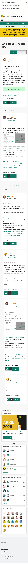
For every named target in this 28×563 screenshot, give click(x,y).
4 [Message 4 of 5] (7, 172)
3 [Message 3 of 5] (8, 289)
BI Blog (5, 162)
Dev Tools (20, 162)
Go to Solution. (16, 89)
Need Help (16, 95)
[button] (13, 52)
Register (7, 23)
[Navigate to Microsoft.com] (5, 16)
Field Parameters (7, 165)
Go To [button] (23, 23)
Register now (17, 35)
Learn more (4, 11)
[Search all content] (16, 26)
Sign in (13, 23)
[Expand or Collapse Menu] (2, 19)
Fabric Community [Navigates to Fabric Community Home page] (16, 16)
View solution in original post (10, 167)
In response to (11, 120)
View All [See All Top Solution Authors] (5, 472)
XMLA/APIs (20, 163)
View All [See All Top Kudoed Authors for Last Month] (5, 503)
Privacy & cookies (4, 549)
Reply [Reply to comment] (13, 176)
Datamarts (9, 162)
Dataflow (9, 95)
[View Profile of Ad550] (8, 59)
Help (18, 23)
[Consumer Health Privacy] (14, 558)
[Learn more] (7, 437)
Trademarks (3, 553)
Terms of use (3, 551)
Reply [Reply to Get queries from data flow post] (13, 102)
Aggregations (12, 163)
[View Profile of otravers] (8, 117)
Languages (6, 163)
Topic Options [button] (21, 52)
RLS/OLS (15, 162)
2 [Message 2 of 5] (7, 240)
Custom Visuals (16, 165)
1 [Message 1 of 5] (7, 98)
